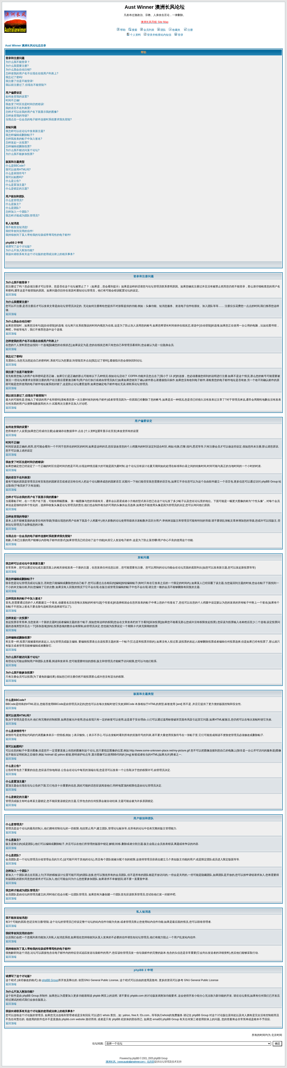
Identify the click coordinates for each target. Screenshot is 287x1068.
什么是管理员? (14, 200)
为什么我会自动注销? (18, 69)
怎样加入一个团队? (17, 211)
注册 (188, 29)
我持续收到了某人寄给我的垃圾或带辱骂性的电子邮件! (38, 234)
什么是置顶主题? (16, 184)
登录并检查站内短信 (157, 34)
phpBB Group (50, 980)
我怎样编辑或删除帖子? (20, 135)
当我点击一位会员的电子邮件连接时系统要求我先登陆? (39, 119)
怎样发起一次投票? (17, 142)
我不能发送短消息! (17, 227)
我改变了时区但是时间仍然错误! (25, 104)
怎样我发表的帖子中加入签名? (24, 138)
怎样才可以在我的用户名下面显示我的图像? (32, 111)
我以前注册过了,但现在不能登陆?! (26, 84)
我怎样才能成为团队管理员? (22, 215)
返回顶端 (11, 294)
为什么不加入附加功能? (20, 250)
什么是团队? (13, 207)
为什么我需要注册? (17, 65)
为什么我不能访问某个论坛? (22, 150)
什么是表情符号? (16, 173)
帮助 (121, 29)
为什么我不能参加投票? (20, 154)
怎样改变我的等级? (17, 115)
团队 (161, 29)
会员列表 (147, 29)
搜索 (132, 29)
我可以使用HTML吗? (18, 169)
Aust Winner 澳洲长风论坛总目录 (25, 45)
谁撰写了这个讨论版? (18, 246)
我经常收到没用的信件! (19, 231)
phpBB (135, 1058)
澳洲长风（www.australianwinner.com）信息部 (130, 1061)
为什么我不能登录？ (18, 62)
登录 (178, 34)
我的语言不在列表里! (18, 108)
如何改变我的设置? (17, 96)
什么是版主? (13, 204)
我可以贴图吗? (14, 177)
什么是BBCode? (15, 165)
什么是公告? (13, 181)
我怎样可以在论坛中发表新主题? (25, 131)
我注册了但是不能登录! (19, 81)
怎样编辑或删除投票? (18, 146)
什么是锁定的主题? (17, 188)
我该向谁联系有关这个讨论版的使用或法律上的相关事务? (40, 254)
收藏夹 (174, 29)
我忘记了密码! (14, 77)
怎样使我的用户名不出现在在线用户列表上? (32, 73)
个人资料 (134, 34)
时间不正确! (13, 100)
